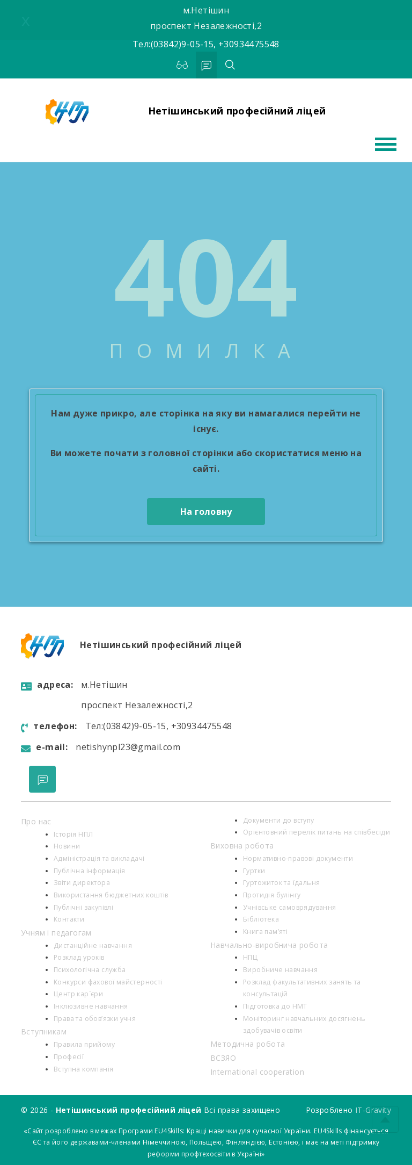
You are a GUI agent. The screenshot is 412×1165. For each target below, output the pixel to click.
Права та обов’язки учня (95, 1018)
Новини (67, 846)
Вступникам (44, 1031)
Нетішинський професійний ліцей (237, 110)
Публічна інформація (90, 870)
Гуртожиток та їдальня (281, 882)
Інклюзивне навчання (91, 1006)
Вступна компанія (83, 1069)
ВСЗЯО (223, 1058)
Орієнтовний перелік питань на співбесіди (316, 832)
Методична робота (247, 1044)
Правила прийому (84, 1044)
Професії (69, 1056)
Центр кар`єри (78, 993)
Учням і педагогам (56, 932)
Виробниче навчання (280, 969)
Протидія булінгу (271, 895)
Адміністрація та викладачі (99, 858)
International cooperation (257, 1072)
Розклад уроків (79, 957)
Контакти (69, 919)
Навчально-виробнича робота (269, 945)
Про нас (36, 821)
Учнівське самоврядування (289, 907)
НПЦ (250, 957)
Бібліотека (261, 919)
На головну (206, 511)
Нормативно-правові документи (298, 858)
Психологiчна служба (90, 969)
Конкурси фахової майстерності (108, 982)
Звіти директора (82, 882)
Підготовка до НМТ (275, 1006)
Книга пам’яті (265, 931)
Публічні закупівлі (83, 907)
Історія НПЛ (73, 834)
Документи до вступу (278, 820)
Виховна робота (242, 845)
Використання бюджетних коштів (111, 895)
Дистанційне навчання (93, 945)
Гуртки (254, 870)
